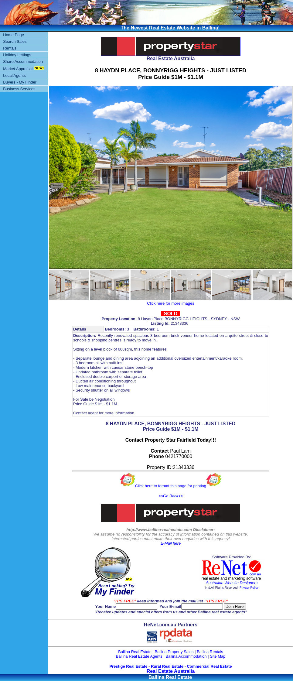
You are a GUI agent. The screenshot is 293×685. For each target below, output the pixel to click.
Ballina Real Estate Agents (139, 656)
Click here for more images (170, 303)
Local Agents (14, 75)
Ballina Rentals (210, 651)
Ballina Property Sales (174, 651)
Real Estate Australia (171, 671)
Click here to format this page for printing (170, 486)
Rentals (9, 48)
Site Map (217, 656)
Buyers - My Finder (19, 82)
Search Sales (14, 41)
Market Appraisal (17, 69)
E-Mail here (171, 543)
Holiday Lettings (17, 55)
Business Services (19, 89)
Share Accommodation (23, 61)
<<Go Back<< (170, 496)
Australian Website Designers (231, 583)
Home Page (13, 35)
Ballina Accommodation (185, 656)
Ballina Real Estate (135, 651)
